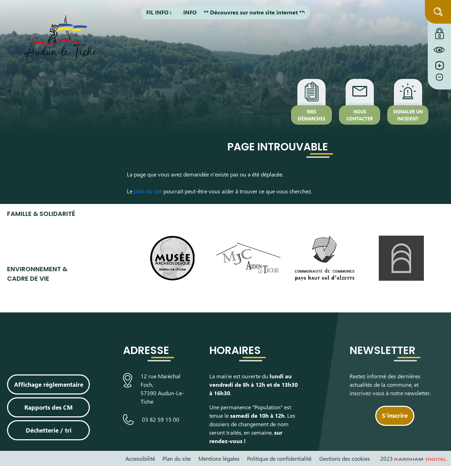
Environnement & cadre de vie (37, 274)
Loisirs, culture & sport (37, 338)
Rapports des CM (48, 407)
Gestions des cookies (344, 458)
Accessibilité (140, 458)
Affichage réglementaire (48, 384)
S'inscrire (395, 415)
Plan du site (176, 458)
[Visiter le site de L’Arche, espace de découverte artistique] (401, 258)
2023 (413, 458)
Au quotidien (29, 158)
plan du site (148, 191)
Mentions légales (219, 458)
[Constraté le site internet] (439, 50)
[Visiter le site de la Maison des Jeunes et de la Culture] (249, 258)
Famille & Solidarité (41, 213)
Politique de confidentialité (279, 458)
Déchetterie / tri (49, 430)
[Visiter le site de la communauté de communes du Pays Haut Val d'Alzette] (325, 258)
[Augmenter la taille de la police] (439, 66)
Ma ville (20, 103)
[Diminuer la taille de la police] (439, 80)
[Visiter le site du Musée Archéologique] (172, 258)
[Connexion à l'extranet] (439, 32)
